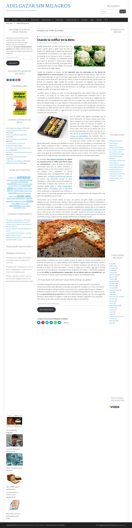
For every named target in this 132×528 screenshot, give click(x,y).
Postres (111, 318)
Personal (112, 288)
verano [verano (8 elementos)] (24, 207)
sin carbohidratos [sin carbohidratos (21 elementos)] (18, 204)
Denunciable (113, 275)
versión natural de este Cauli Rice (61, 176)
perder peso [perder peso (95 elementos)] (24, 196)
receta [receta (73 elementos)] (29, 201)
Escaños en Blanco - (12, 229)
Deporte (111, 277)
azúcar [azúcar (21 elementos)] (29, 180)
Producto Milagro (114, 290)
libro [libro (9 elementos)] (12, 191)
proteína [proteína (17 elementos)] (9, 201)
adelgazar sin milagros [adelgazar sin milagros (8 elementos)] (13, 180)
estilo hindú (49, 186)
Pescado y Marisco (115, 316)
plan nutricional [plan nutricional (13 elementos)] (18, 198)
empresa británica (57, 159)
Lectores (112, 310)
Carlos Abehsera (43, 43)
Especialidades (114, 305)
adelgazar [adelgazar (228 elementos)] (24, 177)
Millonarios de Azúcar (12, 163)
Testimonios (35, 20)
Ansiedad (112, 268)
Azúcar (111, 270)
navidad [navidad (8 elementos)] (26, 191)
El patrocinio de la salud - (13, 237)
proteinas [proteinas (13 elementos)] (29, 198)
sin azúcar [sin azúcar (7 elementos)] (22, 204)
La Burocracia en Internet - (14, 224)
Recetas (99, 20)
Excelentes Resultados (116, 147)
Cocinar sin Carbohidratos (79, 136)
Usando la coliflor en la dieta (55, 39)
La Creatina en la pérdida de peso (16, 157)
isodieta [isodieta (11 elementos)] (29, 188)
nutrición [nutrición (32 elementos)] (12, 193)
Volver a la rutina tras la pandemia (16, 135)
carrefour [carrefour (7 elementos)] (19, 184)
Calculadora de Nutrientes (117, 161)
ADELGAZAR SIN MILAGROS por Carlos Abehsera (31, 525)
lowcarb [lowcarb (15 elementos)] (16, 191)
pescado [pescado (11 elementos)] (9, 198)
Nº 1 (106, 20)
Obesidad (68, 36)
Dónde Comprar (71, 20)
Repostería (112, 321)
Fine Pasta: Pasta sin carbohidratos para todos (13, 516)
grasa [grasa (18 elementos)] (20, 188)
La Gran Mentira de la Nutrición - (16, 233)
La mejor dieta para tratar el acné (16, 130)
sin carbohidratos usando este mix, (93, 209)
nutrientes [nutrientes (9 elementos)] (20, 193)
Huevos (111, 308)
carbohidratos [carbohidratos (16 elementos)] (12, 184)
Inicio (7, 20)
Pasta (111, 314)
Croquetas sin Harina (115, 176)
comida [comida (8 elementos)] (20, 186)
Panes (111, 312)
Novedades (53, 36)
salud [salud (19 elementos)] (17, 203)
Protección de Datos (23, 23)
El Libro (14, 20)
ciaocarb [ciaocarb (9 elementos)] (25, 184)
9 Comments (63, 43)
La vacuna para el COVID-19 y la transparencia (12, 494)
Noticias (111, 279)
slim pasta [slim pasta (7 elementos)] (23, 206)
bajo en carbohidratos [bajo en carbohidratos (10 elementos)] (21, 182)
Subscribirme (13, 63)
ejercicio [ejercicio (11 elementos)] (15, 188)
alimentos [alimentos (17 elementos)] (23, 180)
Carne (111, 303)
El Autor (23, 20)
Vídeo (111, 323)
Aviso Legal (9, 23)
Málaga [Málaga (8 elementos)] (22, 191)
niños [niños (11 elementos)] (30, 191)
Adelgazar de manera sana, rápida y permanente (116, 143)
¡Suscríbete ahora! (46, 309)
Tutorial (111, 294)
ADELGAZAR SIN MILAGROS (38, 6)
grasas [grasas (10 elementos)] (25, 188)
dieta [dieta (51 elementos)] (10, 188)
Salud (111, 292)
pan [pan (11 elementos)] (30, 193)
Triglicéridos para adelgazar (14, 161)
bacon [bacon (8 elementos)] (12, 182)
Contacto (85, 20)
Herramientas (46, 20)
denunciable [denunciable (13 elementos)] (27, 186)
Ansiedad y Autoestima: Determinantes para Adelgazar (116, 156)
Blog (92, 20)
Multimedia (59, 20)
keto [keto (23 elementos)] (9, 190)
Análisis (111, 266)
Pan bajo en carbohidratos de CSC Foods (18, 152)
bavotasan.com (121, 525)
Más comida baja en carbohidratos (16, 139)
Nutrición (61, 36)
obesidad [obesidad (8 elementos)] (25, 193)
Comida (45, 36)
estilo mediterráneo (65, 186)
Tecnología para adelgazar (14, 128)
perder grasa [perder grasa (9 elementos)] (13, 196)
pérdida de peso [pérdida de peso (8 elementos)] (17, 201)
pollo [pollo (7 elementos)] (24, 198)
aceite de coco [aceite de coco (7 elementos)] (13, 177)
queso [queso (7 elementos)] (24, 201)
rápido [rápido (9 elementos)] (13, 204)
